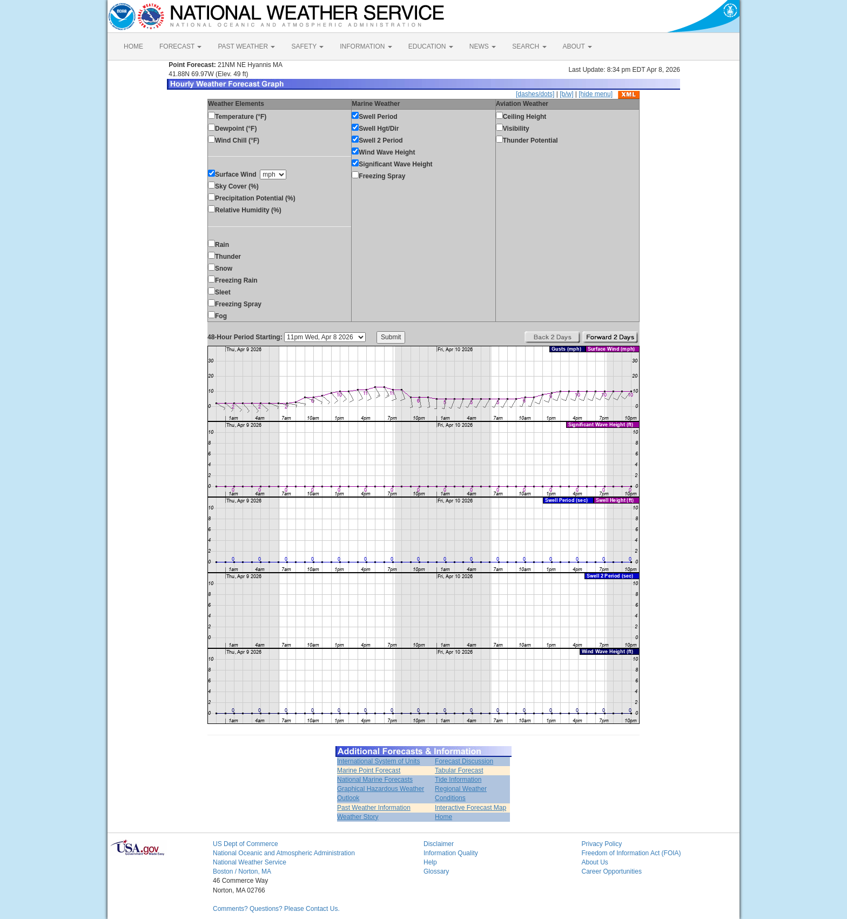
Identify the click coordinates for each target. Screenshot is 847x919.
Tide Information (458, 779)
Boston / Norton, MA (242, 871)
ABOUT (577, 46)
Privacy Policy (602, 844)
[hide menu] (596, 94)
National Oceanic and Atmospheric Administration (284, 853)
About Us (595, 862)
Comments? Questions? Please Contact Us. (276, 909)
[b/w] (566, 94)
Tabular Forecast (459, 770)
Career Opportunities (612, 871)
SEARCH (529, 46)
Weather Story (357, 817)
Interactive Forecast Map (470, 807)
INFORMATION (366, 46)
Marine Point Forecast (368, 770)
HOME (133, 46)
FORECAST (180, 46)
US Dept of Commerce (245, 844)
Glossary (436, 871)
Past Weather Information (374, 807)
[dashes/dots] (535, 94)
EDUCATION (430, 46)
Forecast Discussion (464, 761)
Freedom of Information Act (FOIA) (631, 853)
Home (443, 817)
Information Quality (451, 853)
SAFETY (307, 46)
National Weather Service (249, 862)
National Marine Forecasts (375, 779)
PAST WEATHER (246, 46)
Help (430, 862)
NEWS (482, 46)
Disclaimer (439, 844)
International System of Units (378, 761)
